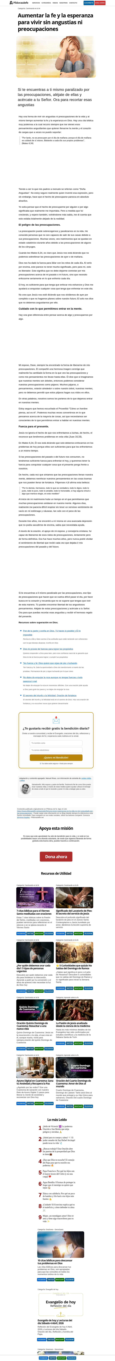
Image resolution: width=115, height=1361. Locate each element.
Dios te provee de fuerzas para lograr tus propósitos (48, 649)
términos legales (23, 817)
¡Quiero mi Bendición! (56, 757)
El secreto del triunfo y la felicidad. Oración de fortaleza (49, 695)
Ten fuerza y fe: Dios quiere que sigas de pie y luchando (50, 663)
